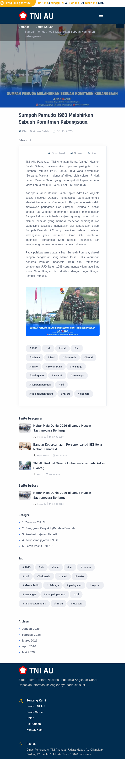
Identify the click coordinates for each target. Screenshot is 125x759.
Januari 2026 (31, 628)
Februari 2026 (31, 634)
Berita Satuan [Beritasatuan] (35, 712)
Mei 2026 (28, 652)
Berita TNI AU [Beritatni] (36, 706)
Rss (92, 153)
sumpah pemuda (41, 384)
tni (62, 384)
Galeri (30, 718)
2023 (34, 348)
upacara (84, 393)
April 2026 (29, 646)
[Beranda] (36, 15)
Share (76, 153)
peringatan (37, 375)
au (78, 348)
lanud (89, 357)
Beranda (24, 27)
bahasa (35, 357)
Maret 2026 (30, 640)
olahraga (77, 366)
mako (34, 366)
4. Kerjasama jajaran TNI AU (40, 540)
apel (63, 348)
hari (52, 357)
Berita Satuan (44, 27)
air (49, 348)
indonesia (70, 357)
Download (56, 153)
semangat (78, 375)
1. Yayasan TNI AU (34, 522)
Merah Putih (55, 366)
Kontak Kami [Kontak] (35, 729)
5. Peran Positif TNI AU (37, 546)
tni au (66, 393)
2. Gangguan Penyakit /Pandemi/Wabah (48, 528)
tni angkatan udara (42, 393)
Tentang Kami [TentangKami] (36, 700)
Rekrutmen (34, 724)
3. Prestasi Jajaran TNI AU (39, 534)
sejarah (58, 375)
